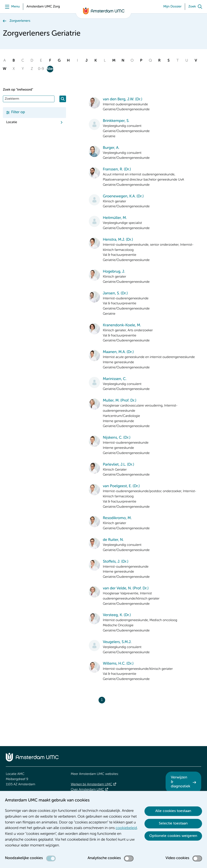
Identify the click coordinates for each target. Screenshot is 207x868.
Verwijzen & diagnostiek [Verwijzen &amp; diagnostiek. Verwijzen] (180, 782)
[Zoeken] (62, 99)
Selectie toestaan (173, 823)
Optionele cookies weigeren (173, 836)
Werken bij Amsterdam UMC (91, 784)
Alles (50, 69)
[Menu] (11, 6)
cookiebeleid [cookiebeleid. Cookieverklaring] (126, 828)
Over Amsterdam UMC (87, 789)
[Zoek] (196, 6)
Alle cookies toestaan (173, 811)
